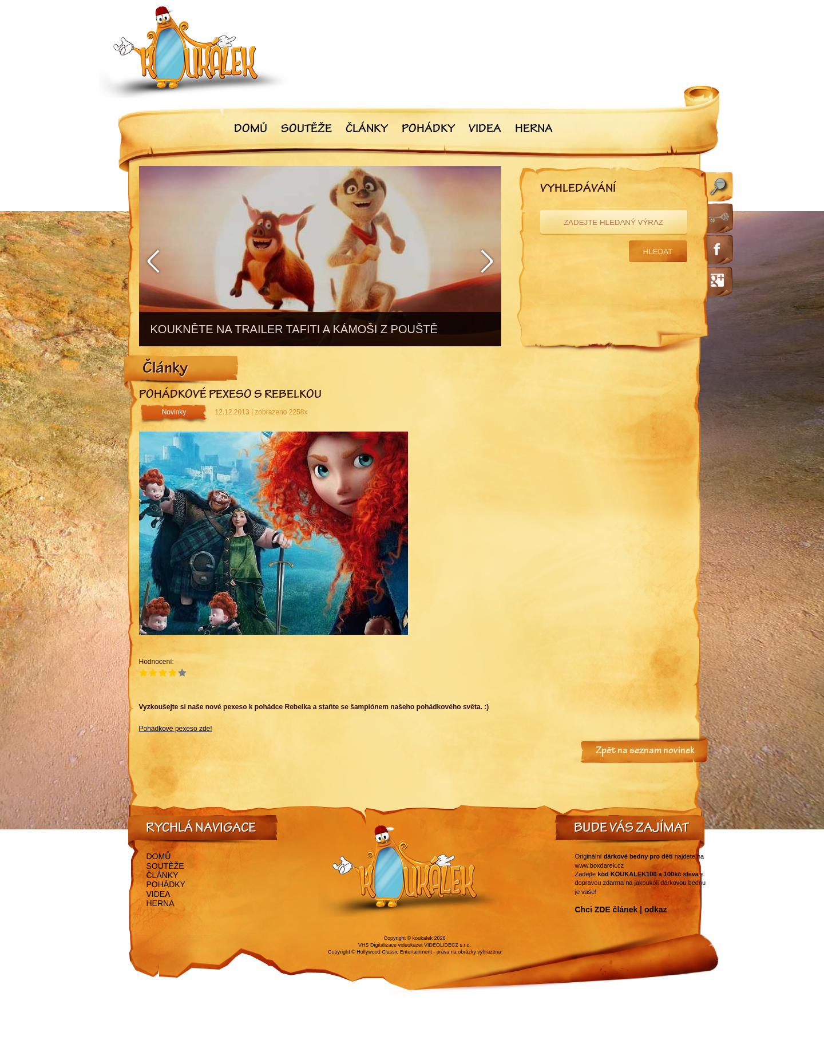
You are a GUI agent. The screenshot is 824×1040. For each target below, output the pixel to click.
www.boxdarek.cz (599, 865)
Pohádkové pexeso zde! (175, 729)
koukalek (423, 938)
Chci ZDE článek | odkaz (621, 909)
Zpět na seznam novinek (645, 751)
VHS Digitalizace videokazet (390, 945)
